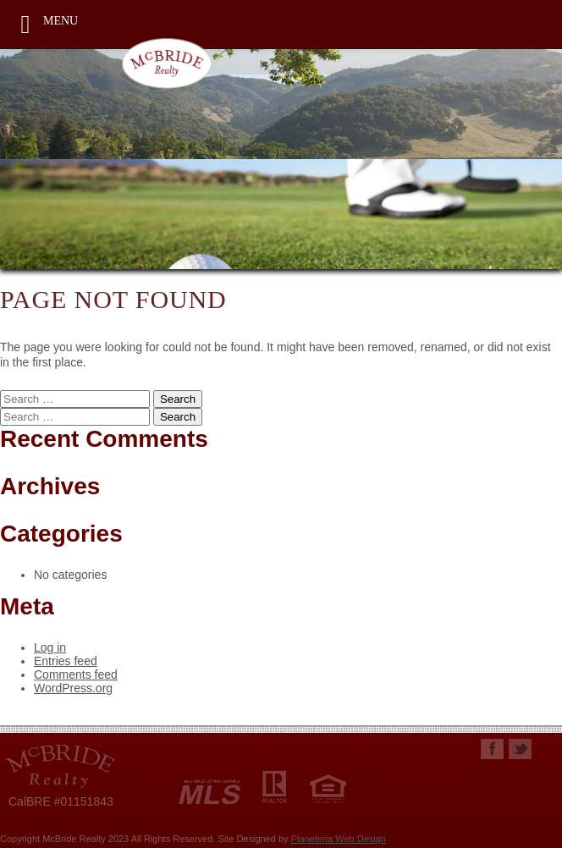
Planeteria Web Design (338, 839)
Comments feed (76, 674)
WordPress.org (73, 688)
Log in (50, 647)
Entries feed (65, 661)
